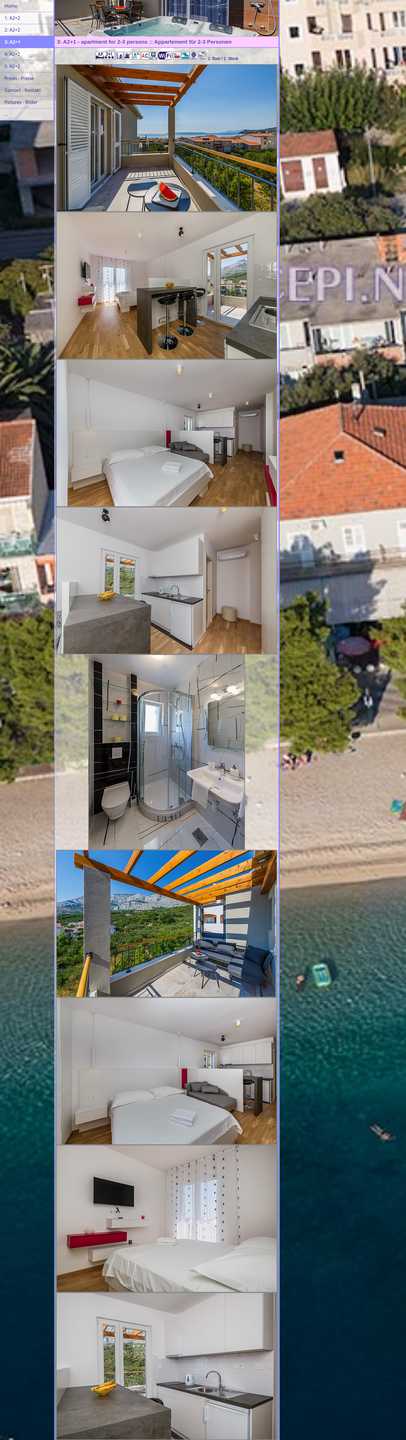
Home (11, 6)
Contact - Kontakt (23, 90)
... (6, 114)
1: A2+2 (12, 18)
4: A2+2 (12, 54)
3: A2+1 (12, 42)
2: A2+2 (12, 30)
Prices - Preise (19, 78)
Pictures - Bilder (21, 102)
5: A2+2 (12, 66)
